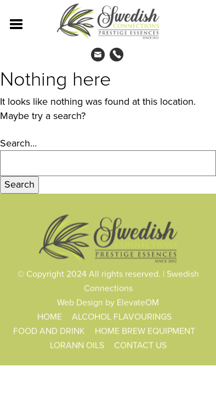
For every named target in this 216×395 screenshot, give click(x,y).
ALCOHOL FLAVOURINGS (122, 317)
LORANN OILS (77, 345)
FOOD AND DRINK (49, 331)
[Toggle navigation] (16, 23)
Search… (18, 143)
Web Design (80, 302)
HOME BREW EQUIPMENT (145, 331)
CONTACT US (140, 345)
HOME (49, 317)
